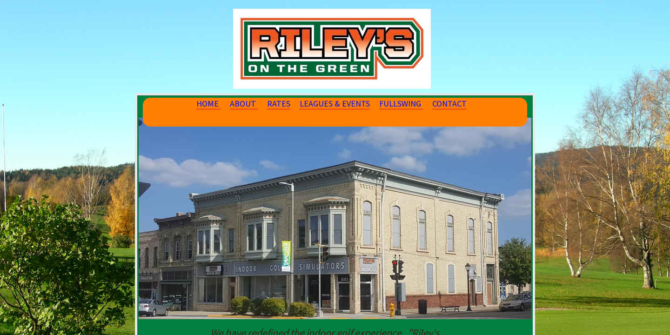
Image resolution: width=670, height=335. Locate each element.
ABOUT (244, 103)
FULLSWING (401, 103)
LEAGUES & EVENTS (335, 103)
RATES (278, 103)
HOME (208, 103)
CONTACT (449, 103)
